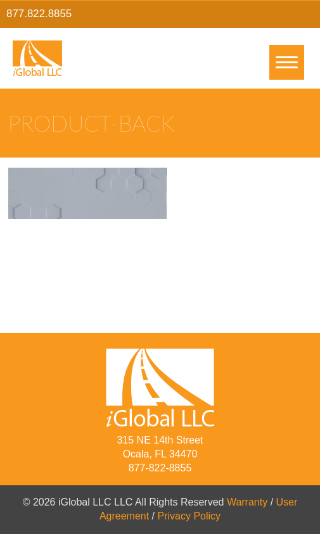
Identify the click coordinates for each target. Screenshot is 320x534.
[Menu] (286, 62)
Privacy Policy (189, 516)
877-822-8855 (160, 468)
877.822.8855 (39, 14)
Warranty (247, 502)
